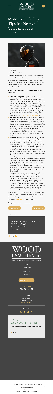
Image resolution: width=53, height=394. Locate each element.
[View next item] (16, 236)
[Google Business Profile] (21, 312)
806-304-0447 (26, 289)
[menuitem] (18, 354)
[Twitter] (32, 312)
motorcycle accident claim (30, 115)
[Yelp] (25, 312)
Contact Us (26, 274)
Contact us (19, 199)
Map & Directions (26, 302)
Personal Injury (26, 271)
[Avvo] (28, 312)
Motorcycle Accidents (23, 203)
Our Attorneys (26, 267)
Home (26, 264)
